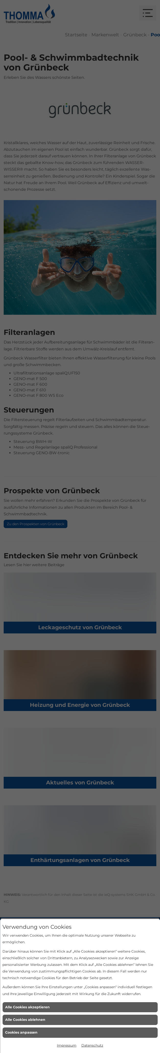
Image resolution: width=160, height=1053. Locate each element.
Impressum (66, 1045)
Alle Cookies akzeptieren (27, 1007)
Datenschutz (92, 1045)
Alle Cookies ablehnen (25, 1019)
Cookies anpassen (21, 1032)
